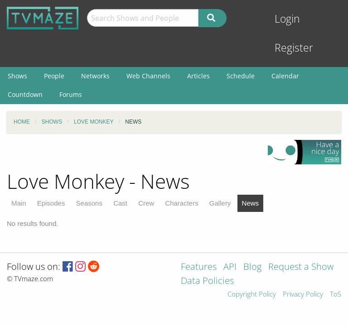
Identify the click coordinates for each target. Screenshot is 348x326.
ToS (335, 294)
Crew (146, 203)
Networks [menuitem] (95, 76)
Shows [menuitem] (17, 76)
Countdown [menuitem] (25, 94)
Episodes (51, 203)
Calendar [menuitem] (285, 76)
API (230, 267)
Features (199, 267)
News (250, 203)
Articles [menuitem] (198, 76)
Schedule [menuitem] (241, 76)
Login (287, 19)
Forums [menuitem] (70, 94)
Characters (181, 203)
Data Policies (207, 281)
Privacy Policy (303, 294)
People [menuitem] (54, 76)
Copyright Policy (251, 294)
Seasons (89, 203)
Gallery (220, 203)
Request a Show (301, 267)
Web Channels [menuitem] (148, 76)
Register (294, 48)
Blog (252, 267)
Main (18, 203)
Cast (120, 203)
